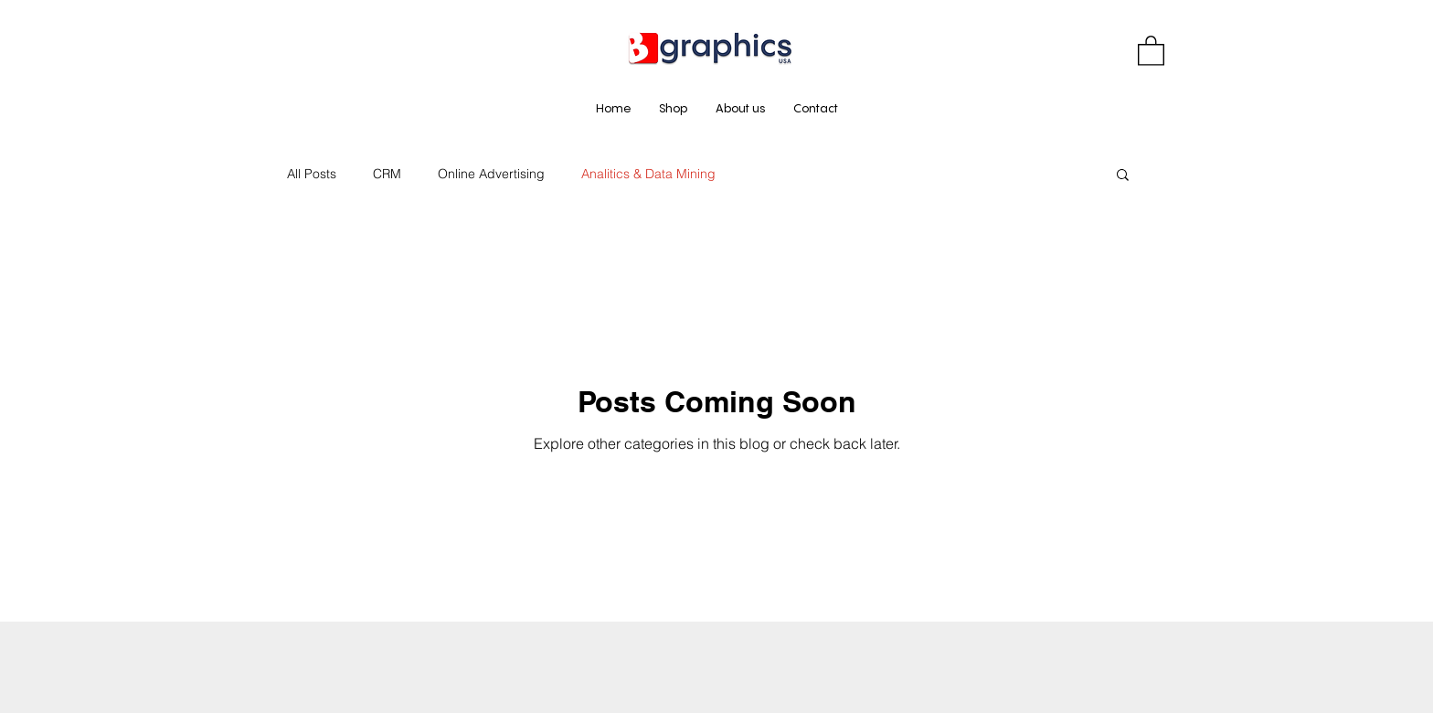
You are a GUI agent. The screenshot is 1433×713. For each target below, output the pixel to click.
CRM (387, 173)
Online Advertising (491, 173)
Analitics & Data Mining (648, 173)
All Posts (311, 173)
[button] (1151, 50)
